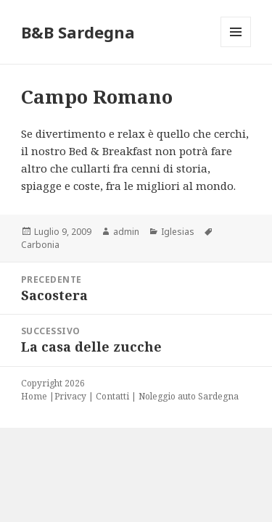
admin (126, 231)
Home (34, 396)
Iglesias (177, 231)
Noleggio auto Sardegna (189, 396)
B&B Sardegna (78, 32)
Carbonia (40, 245)
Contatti (112, 396)
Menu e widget (236, 46)
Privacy (70, 396)
